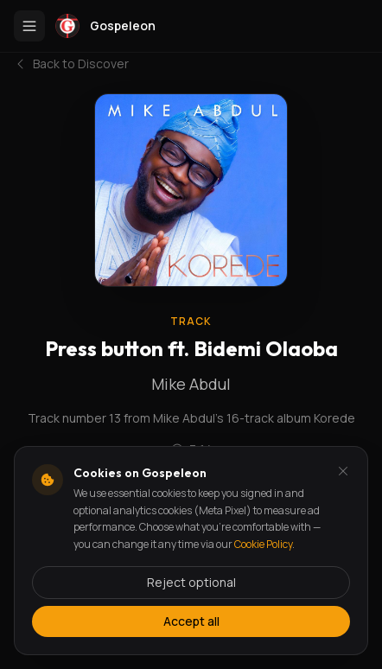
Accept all (191, 621)
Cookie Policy (263, 544)
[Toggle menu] (29, 25)
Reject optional (191, 582)
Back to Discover (71, 63)
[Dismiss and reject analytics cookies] (343, 471)
